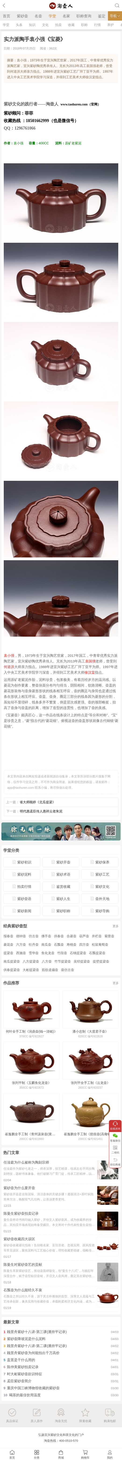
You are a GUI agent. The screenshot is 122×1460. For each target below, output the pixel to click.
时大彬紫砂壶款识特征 (24, 1374)
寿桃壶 (71, 944)
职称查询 (83, 16)
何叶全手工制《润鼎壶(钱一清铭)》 (31, 1031)
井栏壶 (97, 936)
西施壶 (21, 953)
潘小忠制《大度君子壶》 (90, 1031)
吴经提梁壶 (82, 961)
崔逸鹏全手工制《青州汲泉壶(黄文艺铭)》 (31, 1134)
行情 (97, 25)
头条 (19, 25)
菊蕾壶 (109, 936)
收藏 (71, 25)
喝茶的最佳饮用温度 (25, 1395)
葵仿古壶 (67, 970)
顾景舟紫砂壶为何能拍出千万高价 (33, 1353)
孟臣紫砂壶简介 (19, 1381)
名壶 (38, 16)
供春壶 (59, 936)
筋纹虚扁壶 (50, 970)
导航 (115, 16)
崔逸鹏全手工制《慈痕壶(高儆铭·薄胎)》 (90, 1134)
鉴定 (101, 16)
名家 (66, 16)
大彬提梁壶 (31, 970)
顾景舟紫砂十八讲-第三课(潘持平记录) (37, 1332)
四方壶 (84, 944)
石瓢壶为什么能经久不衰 (23, 1290)
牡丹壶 (34, 944)
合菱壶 (71, 936)
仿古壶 (34, 936)
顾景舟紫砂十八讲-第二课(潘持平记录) (37, 1346)
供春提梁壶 (12, 970)
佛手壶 (46, 936)
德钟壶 (21, 936)
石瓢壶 (59, 944)
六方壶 (21, 944)
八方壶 (47, 961)
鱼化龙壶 (47, 953)
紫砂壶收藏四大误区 (19, 1239)
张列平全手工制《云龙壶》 (90, 1083)
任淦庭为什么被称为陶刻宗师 (26, 1162)
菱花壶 (8, 944)
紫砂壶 (22, 16)
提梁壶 (8, 953)
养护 (110, 25)
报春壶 (8, 936)
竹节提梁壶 (62, 961)
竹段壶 (62, 953)
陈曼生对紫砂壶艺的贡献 (23, 1264)
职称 (84, 25)
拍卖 (58, 25)
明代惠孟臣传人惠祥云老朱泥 (41, 811)
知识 (32, 25)
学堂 (52, 16)
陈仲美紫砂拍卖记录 (23, 1367)
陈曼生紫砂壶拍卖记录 (21, 1213)
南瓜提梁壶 (12, 961)
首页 (6, 16)
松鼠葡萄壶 (100, 944)
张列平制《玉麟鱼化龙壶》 (31, 1083)
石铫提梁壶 (78, 953)
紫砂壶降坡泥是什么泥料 (26, 1339)
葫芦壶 (84, 936)
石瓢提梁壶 (97, 953)
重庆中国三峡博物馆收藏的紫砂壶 (33, 1388)
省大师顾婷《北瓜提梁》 (38, 802)
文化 (45, 25)
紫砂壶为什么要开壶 (19, 1188)
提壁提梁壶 (101, 961)
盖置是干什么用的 (21, 1360)
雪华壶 (34, 953)
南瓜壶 (46, 944)
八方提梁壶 (31, 961)
